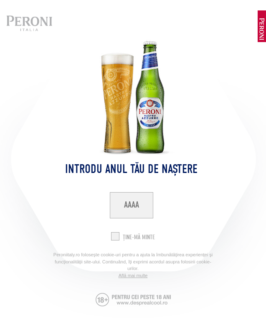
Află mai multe (133, 275)
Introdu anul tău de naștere (131, 169)
